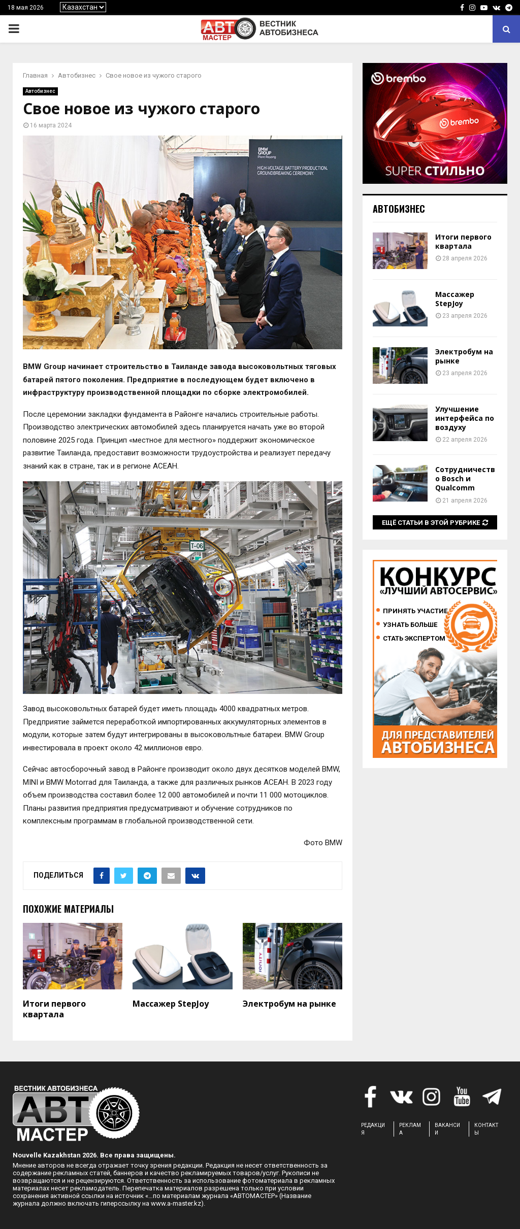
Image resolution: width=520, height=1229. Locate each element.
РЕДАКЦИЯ (373, 1129)
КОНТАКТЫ (486, 1129)
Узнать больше (410, 624)
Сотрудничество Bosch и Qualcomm (465, 478)
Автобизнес (40, 91)
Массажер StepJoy (171, 1003)
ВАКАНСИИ (447, 1129)
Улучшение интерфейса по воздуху (464, 418)
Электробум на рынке (289, 1003)
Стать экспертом (414, 638)
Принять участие (415, 611)
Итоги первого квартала (54, 1009)
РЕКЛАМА (410, 1129)
